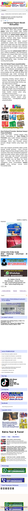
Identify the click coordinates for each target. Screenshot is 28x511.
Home (2, 14)
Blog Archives (16, 436)
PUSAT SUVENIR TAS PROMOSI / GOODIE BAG (11, 356)
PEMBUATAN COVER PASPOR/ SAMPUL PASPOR (12, 17)
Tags (9, 436)
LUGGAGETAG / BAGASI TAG (8, 370)
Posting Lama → (23, 290)
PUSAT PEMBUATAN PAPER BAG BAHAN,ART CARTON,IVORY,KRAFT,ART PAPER (11, 368)
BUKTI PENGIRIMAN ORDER (7, 372)
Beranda (15, 290)
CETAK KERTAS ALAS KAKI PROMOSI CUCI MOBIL (12, 362)
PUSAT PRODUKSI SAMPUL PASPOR (9, 354)
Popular (3, 436)
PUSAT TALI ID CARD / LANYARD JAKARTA (15, 457)
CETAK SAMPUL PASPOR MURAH (13, 439)
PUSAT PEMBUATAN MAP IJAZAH (9, 360)
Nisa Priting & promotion (7, 406)
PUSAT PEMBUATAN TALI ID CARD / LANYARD (11, 358)
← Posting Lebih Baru (5, 290)
